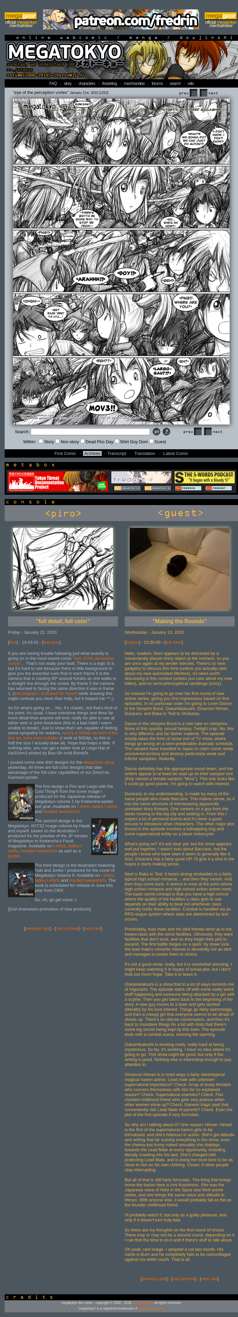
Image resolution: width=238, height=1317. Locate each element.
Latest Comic (175, 453)
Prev (188, 93)
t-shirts (83, 806)
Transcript (116, 453)
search (175, 83)
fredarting (109, 83)
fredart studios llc (151, 1308)
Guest (157, 441)
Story (46, 441)
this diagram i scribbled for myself (46, 693)
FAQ (53, 83)
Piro (13, 642)
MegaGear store (98, 762)
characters (86, 83)
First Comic (65, 453)
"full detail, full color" (63, 621)
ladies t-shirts (104, 806)
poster (14, 855)
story (68, 83)
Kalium (132, 642)
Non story (67, 441)
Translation (144, 453)
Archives (92, 453)
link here (51, 642)
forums (157, 83)
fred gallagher (142, 1303)
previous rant (37, 928)
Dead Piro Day (96, 441)
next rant (92, 928)
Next (208, 93)
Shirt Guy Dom (131, 441)
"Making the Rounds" (180, 621)
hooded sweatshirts (61, 811)
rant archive (67, 928)
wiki (190, 83)
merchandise (134, 83)
